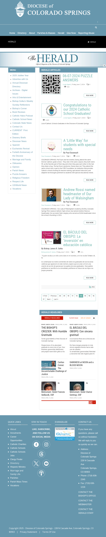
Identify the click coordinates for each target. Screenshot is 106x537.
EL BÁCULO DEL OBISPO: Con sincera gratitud (81, 331)
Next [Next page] (48, 299)
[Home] (88, 42)
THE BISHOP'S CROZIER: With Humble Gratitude (54, 331)
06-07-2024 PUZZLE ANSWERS (51, 84)
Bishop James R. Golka (48, 252)
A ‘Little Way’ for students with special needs (51, 146)
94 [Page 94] (85, 296)
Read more (89, 95)
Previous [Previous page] (54, 296)
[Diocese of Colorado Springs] (53, 9)
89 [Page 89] (64, 296)
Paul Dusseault (46, 156)
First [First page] (45, 296)
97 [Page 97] (43, 299)
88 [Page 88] (60, 296)
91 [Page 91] (72, 296)
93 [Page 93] (81, 296)
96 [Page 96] (93, 296)
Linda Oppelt (67, 84)
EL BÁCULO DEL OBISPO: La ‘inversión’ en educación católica (51, 237)
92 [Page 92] (77, 296)
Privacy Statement (28, 532)
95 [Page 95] (89, 296)
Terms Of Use (48, 532)
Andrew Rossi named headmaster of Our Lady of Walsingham (51, 195)
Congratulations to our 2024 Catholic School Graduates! (51, 110)
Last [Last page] (55, 299)
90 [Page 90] (68, 296)
